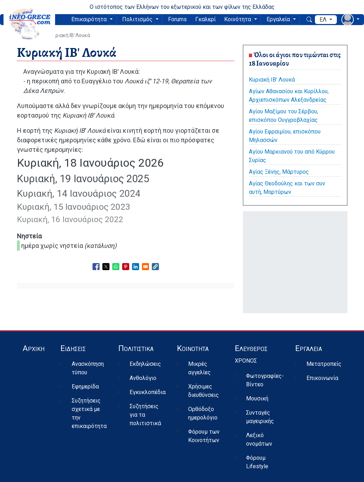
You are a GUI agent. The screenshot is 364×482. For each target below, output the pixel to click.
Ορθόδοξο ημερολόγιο (202, 413)
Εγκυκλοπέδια (148, 392)
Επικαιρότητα (89, 19)
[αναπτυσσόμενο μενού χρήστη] (350, 19)
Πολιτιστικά (136, 348)
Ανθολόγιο (143, 378)
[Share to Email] (145, 266)
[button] (155, 266)
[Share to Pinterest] (125, 266)
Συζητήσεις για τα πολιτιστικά (145, 415)
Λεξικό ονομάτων (259, 439)
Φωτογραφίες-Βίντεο (265, 380)
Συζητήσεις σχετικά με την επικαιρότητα (89, 413)
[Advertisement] (295, 261)
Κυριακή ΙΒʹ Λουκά (272, 79)
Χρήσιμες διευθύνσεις (203, 390)
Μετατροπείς (323, 364)
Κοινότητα (237, 19)
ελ (324, 19)
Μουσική (257, 398)
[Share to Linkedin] (135, 266)
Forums (177, 19)
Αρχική (33, 348)
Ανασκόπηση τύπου (88, 368)
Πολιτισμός (137, 19)
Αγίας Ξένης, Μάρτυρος (279, 171)
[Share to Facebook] (96, 266)
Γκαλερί (205, 19)
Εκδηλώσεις (145, 364)
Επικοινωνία (322, 378)
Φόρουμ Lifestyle (257, 462)
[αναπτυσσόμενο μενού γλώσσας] (326, 19)
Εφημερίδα (85, 386)
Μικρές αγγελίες (199, 368)
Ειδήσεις (73, 348)
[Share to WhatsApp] (115, 266)
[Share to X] (105, 266)
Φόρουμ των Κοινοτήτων (204, 436)
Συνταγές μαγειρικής (260, 416)
